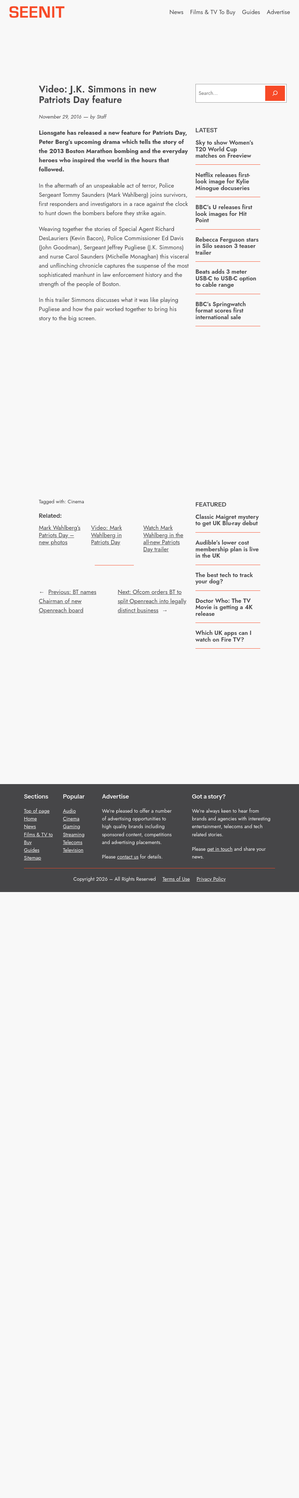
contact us (128, 856)
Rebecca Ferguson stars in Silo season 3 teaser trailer (226, 246)
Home (30, 818)
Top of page (37, 810)
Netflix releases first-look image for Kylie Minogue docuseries (222, 181)
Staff (101, 116)
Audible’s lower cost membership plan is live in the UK (227, 549)
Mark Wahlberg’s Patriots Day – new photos (59, 534)
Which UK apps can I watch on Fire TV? (223, 636)
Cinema (76, 501)
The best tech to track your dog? (224, 578)
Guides (31, 850)
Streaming (74, 834)
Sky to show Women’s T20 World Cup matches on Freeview (224, 149)
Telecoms (72, 842)
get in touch (219, 849)
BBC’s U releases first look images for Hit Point (223, 213)
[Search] (275, 93)
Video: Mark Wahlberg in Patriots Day (106, 534)
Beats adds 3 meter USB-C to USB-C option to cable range (225, 278)
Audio (69, 810)
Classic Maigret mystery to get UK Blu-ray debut (227, 520)
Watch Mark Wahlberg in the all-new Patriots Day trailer (163, 538)
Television (73, 850)
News (30, 826)
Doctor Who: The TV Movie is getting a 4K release (224, 607)
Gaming (71, 826)
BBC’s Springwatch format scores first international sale (220, 310)
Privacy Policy (211, 879)
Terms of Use (176, 879)
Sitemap (32, 857)
